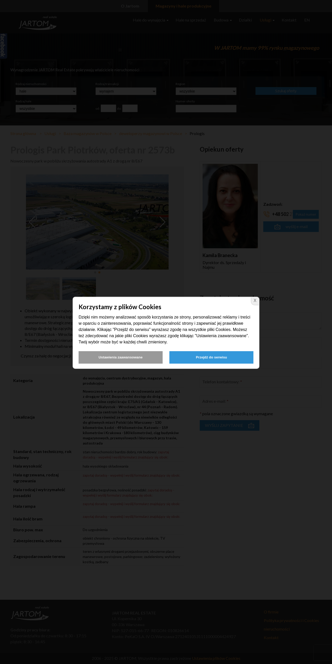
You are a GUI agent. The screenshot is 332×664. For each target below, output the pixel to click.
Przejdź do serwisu (211, 357)
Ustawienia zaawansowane (121, 357)
